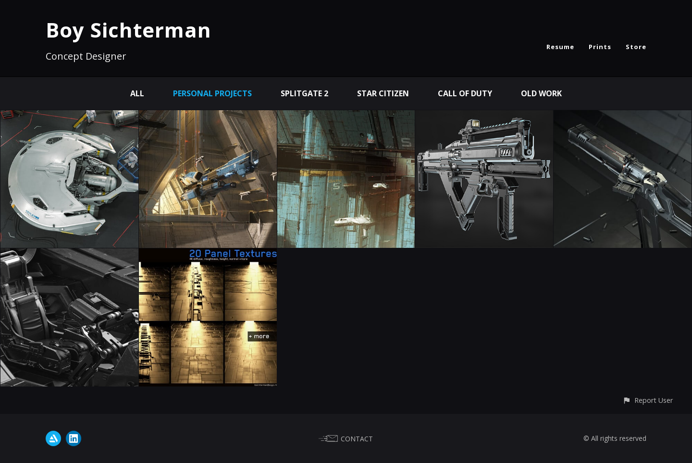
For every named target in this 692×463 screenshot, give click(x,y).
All (137, 93)
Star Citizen (383, 93)
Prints (600, 46)
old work (541, 93)
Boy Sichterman (128, 29)
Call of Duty (465, 93)
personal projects (212, 93)
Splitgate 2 (304, 93)
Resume (560, 46)
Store (636, 46)
